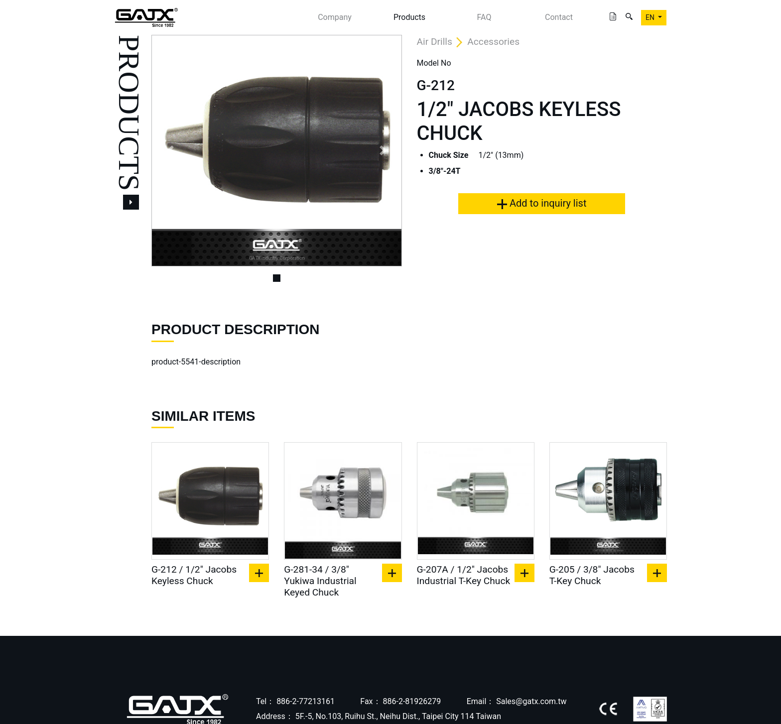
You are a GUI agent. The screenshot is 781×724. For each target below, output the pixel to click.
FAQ (484, 17)
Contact (559, 17)
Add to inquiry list (541, 203)
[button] (170, 150)
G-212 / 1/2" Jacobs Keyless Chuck (194, 575)
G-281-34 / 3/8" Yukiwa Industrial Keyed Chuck (320, 581)
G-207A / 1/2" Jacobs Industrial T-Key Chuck (464, 575)
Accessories (493, 41)
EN (651, 17)
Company (335, 17)
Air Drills (434, 41)
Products (409, 17)
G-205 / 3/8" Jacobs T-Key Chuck (592, 575)
